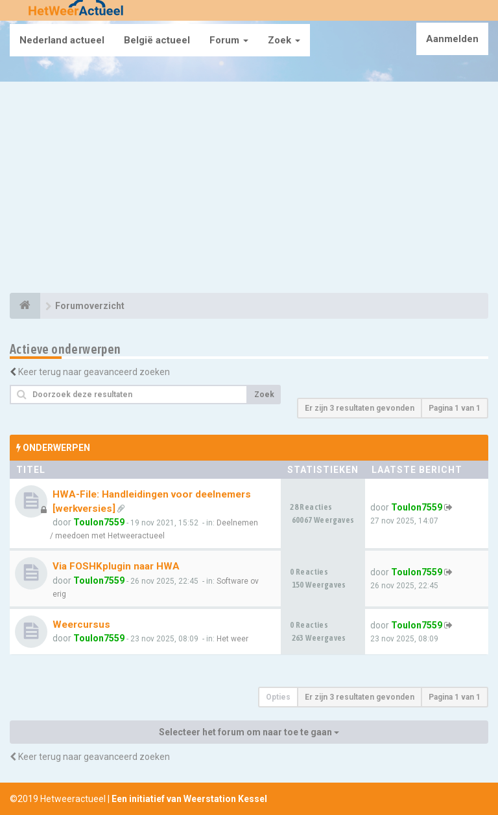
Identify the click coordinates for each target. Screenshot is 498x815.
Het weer (232, 638)
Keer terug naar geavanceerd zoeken (94, 372)
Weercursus (81, 624)
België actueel (157, 40)
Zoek (284, 40)
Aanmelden (452, 39)
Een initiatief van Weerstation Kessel (189, 799)
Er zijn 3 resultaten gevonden (359, 408)
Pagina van (454, 408)
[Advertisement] (249, 189)
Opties (278, 697)
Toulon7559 (98, 522)
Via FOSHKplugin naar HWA (116, 566)
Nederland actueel (61, 40)
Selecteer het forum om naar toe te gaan (249, 732)
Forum (228, 40)
